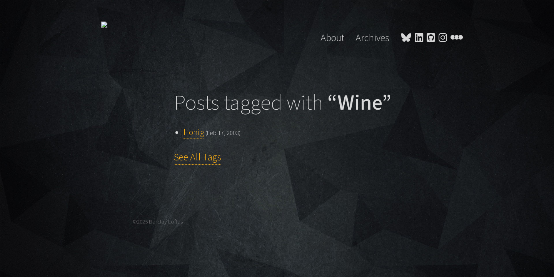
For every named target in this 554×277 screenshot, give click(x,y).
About (332, 38)
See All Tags (197, 157)
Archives (372, 38)
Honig (194, 132)
